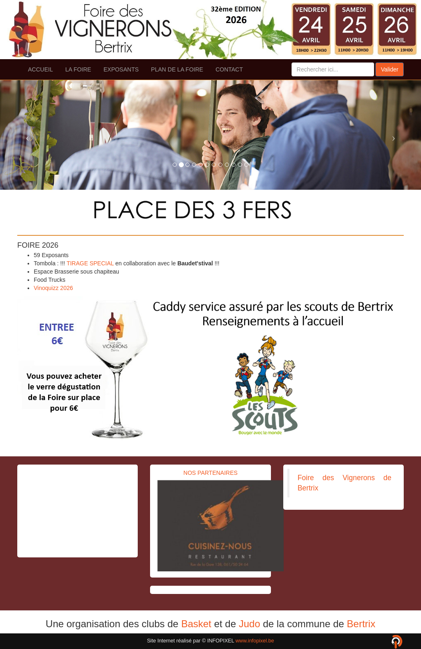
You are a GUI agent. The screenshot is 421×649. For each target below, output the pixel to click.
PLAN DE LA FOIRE (177, 69)
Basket (196, 623)
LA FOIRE (78, 69)
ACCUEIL (40, 69)
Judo (249, 623)
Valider (389, 69)
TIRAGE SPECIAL (90, 263)
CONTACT (229, 69)
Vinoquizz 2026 (53, 288)
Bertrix (361, 623)
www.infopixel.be (255, 641)
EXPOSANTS (121, 69)
